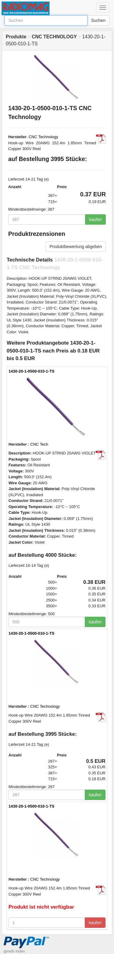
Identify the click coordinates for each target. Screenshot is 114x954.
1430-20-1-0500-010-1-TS (31, 371)
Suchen (98, 20)
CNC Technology (43, 137)
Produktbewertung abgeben (76, 246)
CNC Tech (39, 444)
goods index (14, 951)
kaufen (95, 219)
